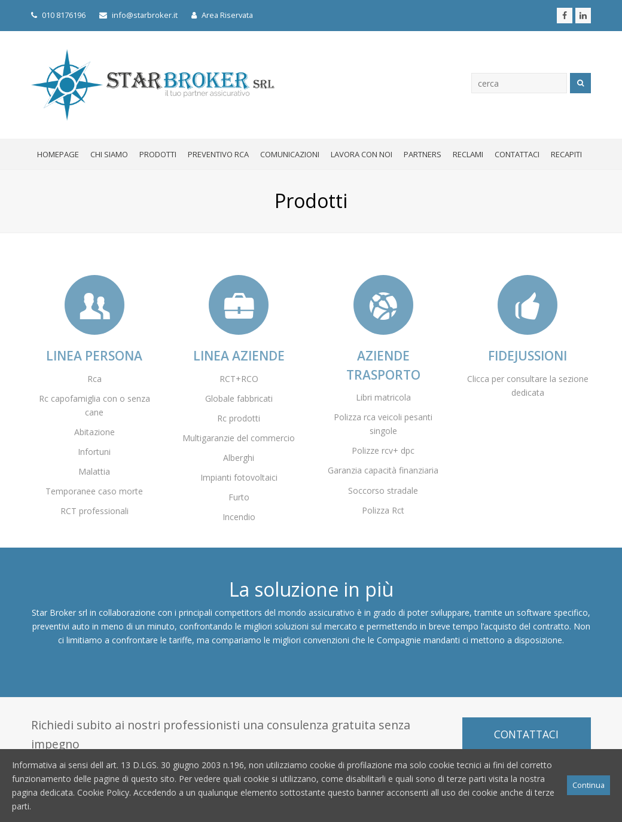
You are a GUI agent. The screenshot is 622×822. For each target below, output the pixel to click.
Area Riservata (222, 15)
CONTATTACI (526, 734)
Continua (588, 785)
